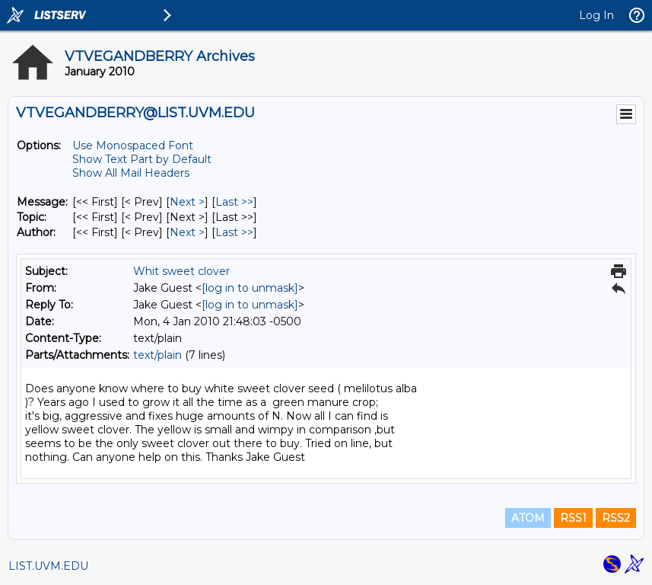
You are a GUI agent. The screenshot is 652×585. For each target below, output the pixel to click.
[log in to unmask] (250, 288)
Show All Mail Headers (130, 173)
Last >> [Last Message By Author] (234, 232)
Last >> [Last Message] (234, 202)
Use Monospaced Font (132, 145)
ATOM (528, 518)
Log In (596, 15)
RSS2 (616, 518)
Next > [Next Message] (187, 202)
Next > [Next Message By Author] (187, 232)
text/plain (157, 355)
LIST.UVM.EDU (48, 566)
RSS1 (573, 518)
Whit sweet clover (181, 271)
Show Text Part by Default (142, 159)
